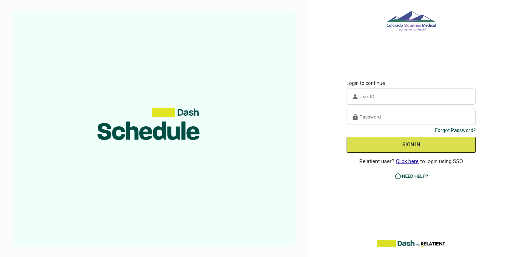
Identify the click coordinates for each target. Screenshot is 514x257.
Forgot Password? (455, 130)
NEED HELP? (415, 176)
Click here (407, 161)
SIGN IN (411, 144)
